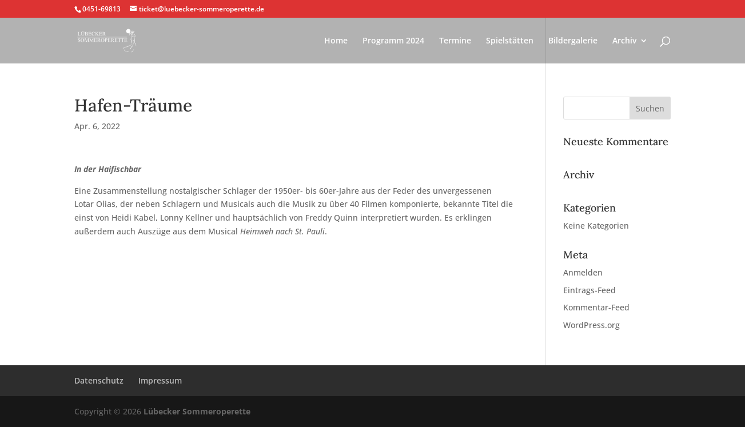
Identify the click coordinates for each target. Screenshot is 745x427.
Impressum (160, 380)
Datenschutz (98, 380)
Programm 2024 (393, 41)
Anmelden (583, 272)
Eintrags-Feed (589, 290)
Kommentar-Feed (596, 307)
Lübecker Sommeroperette (197, 411)
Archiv (624, 41)
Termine (455, 41)
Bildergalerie (572, 41)
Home (336, 41)
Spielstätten (509, 41)
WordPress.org (591, 325)
